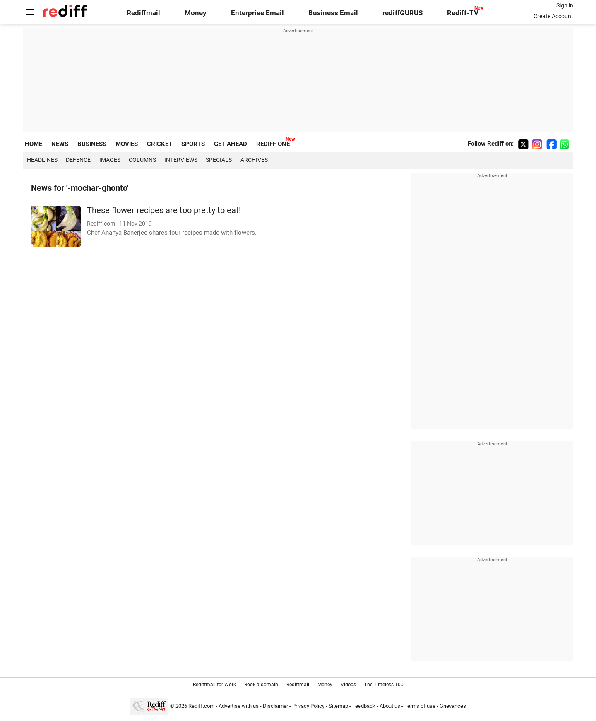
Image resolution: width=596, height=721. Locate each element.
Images (109, 159)
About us (390, 706)
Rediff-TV (462, 13)
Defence (78, 159)
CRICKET (159, 144)
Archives (254, 159)
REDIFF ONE (273, 144)
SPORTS (193, 144)
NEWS (59, 144)
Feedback (363, 706)
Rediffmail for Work (214, 684)
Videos (348, 684)
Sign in (564, 5)
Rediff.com (201, 706)
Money (196, 13)
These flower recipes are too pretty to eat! (164, 210)
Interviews (180, 159)
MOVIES (126, 144)
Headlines (42, 159)
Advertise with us (239, 706)
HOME (33, 144)
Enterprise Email (257, 13)
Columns (142, 159)
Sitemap (338, 706)
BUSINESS (91, 144)
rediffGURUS (402, 13)
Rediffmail (143, 13)
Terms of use (419, 706)
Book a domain (261, 684)
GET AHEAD (230, 144)
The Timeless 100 (384, 684)
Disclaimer (275, 706)
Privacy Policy (308, 706)
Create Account (553, 16)
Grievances (453, 706)
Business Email (333, 13)
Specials (219, 159)
